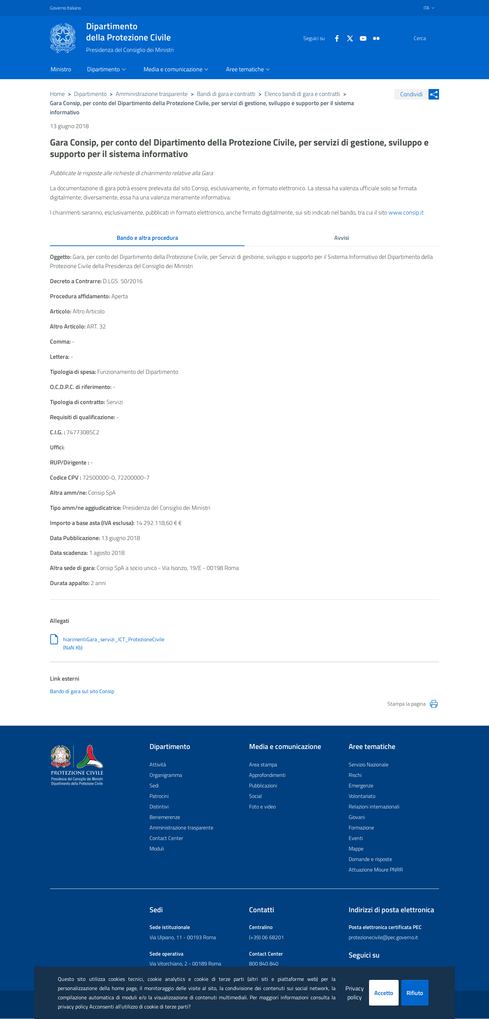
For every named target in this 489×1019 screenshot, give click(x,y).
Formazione (361, 828)
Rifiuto (415, 992)
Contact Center (166, 838)
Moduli (157, 849)
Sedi (154, 786)
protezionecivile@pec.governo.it (383, 937)
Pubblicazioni (263, 786)
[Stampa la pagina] (434, 704)
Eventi (356, 838)
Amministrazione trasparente (152, 93)
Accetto (383, 992)
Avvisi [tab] (341, 237)
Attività (158, 765)
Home (57, 93)
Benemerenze (165, 817)
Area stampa (263, 765)
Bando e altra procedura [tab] (147, 237)
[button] (431, 38)
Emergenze (361, 786)
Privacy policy (354, 993)
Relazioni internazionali (374, 807)
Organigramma (166, 775)
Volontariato (362, 796)
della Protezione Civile (130, 31)
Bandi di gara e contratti (226, 93)
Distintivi (159, 807)
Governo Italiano (65, 7)
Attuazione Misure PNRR (376, 870)
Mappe (356, 849)
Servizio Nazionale (368, 765)
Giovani (357, 817)
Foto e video (262, 807)
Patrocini (159, 796)
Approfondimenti (267, 775)
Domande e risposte (370, 859)
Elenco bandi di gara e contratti (302, 93)
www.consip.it (406, 212)
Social (255, 796)
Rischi (355, 775)
